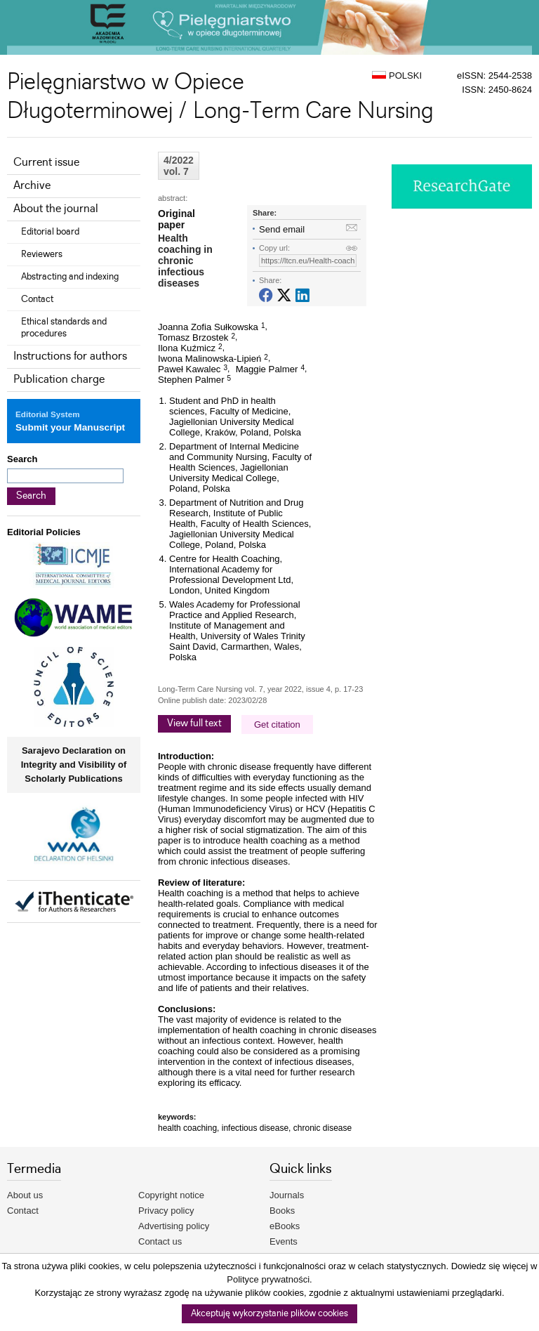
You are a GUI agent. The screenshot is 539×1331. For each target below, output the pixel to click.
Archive (32, 186)
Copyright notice (171, 1195)
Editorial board (50, 232)
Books (282, 1210)
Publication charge (59, 380)
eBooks (285, 1226)
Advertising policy (173, 1226)
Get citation (277, 724)
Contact (37, 299)
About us (25, 1195)
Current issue (46, 163)
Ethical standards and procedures (64, 328)
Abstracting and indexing (70, 277)
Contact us (160, 1241)
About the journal (55, 209)
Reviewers (41, 254)
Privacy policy (166, 1210)
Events (284, 1241)
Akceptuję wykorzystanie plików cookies (269, 1313)
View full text (194, 723)
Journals (287, 1195)
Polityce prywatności (268, 1279)
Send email (282, 229)
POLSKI (397, 75)
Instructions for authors (70, 356)
